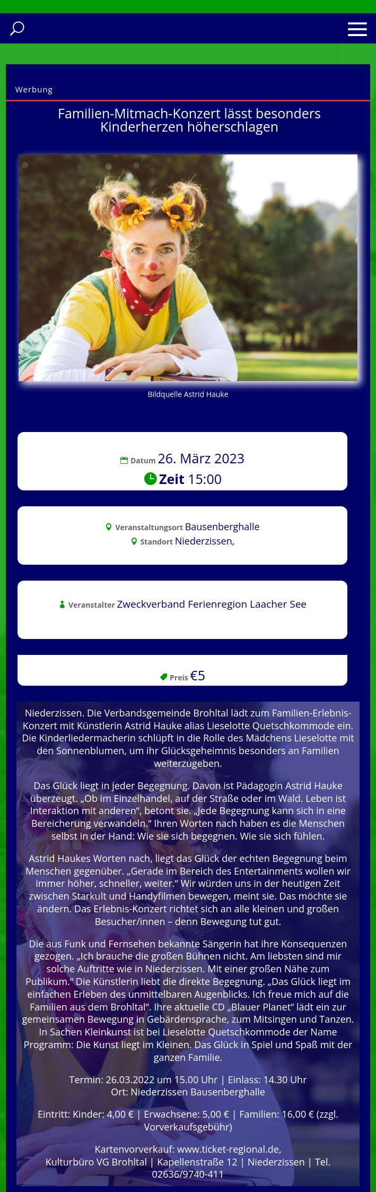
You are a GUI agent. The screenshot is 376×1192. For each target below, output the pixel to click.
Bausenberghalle (222, 526)
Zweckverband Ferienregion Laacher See (212, 604)
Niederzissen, (205, 540)
